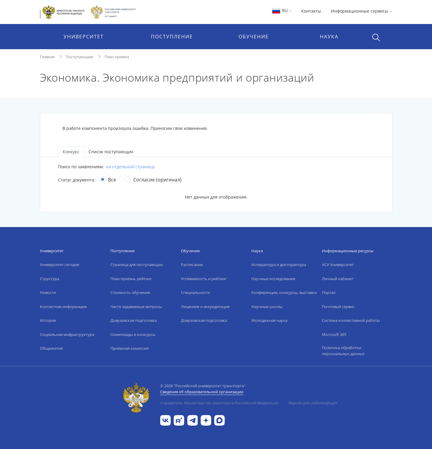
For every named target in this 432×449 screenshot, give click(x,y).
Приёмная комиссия (129, 348)
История (48, 320)
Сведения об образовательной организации (201, 391)
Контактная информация (63, 306)
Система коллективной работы (351, 320)
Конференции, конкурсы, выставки (284, 292)
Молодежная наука (269, 320)
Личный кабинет (337, 278)
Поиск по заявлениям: (81, 166)
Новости (48, 292)
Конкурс (71, 151)
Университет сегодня (59, 264)
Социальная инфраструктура (67, 334)
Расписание (192, 264)
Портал (328, 292)
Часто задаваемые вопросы (136, 306)
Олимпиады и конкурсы (132, 334)
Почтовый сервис (338, 306)
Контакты (311, 11)
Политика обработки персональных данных (343, 350)
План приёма (116, 56)
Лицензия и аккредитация (205, 306)
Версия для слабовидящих (313, 403)
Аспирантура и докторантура (278, 264)
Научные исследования (273, 278)
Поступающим (79, 56)
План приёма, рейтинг (131, 278)
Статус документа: (76, 180)
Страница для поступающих (136, 264)
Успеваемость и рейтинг (204, 278)
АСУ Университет (338, 264)
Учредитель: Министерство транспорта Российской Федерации (219, 403)
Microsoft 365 (334, 334)
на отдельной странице (130, 166)
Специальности (195, 292)
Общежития (51, 348)
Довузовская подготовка (133, 320)
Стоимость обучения (130, 292)
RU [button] (282, 10)
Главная (47, 56)
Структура (49, 278)
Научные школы (267, 306)
